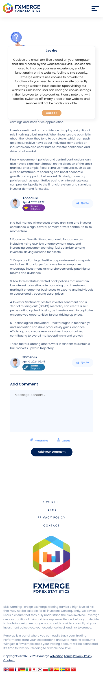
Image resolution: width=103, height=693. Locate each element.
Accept (51, 113)
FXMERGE (22, 8)
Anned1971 (30, 198)
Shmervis (29, 357)
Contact (51, 526)
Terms (51, 510)
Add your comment (52, 452)
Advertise (51, 502)
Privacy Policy (51, 518)
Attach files (50, 440)
